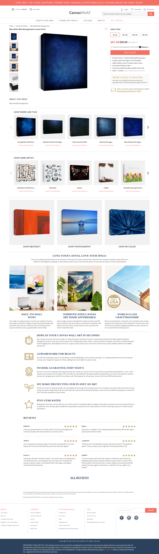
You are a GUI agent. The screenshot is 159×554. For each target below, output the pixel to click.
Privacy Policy (91, 512)
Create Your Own (44, 20)
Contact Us (62, 512)
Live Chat (35, 9)
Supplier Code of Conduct (9, 522)
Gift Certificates (64, 525)
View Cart (149, 9)
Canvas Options (35, 512)
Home (11, 26)
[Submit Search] (151, 14)
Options (88, 20)
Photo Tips (33, 528)
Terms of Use (91, 516)
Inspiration (34, 525)
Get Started (117, 20)
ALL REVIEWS (79, 477)
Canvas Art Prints (68, 20)
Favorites (137, 9)
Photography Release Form (96, 522)
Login (124, 9)
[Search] (128, 14)
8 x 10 (115, 35)
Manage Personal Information (68, 528)
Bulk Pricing (34, 522)
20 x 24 (134, 35)
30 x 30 (144, 35)
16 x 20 (124, 35)
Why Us (101, 20)
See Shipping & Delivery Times (129, 91)
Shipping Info (63, 522)
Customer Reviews (7, 519)
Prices (32, 519)
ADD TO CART (130, 52)
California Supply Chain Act (10, 525)
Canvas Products (36, 516)
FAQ (60, 519)
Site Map (90, 519)
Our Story (4, 512)
